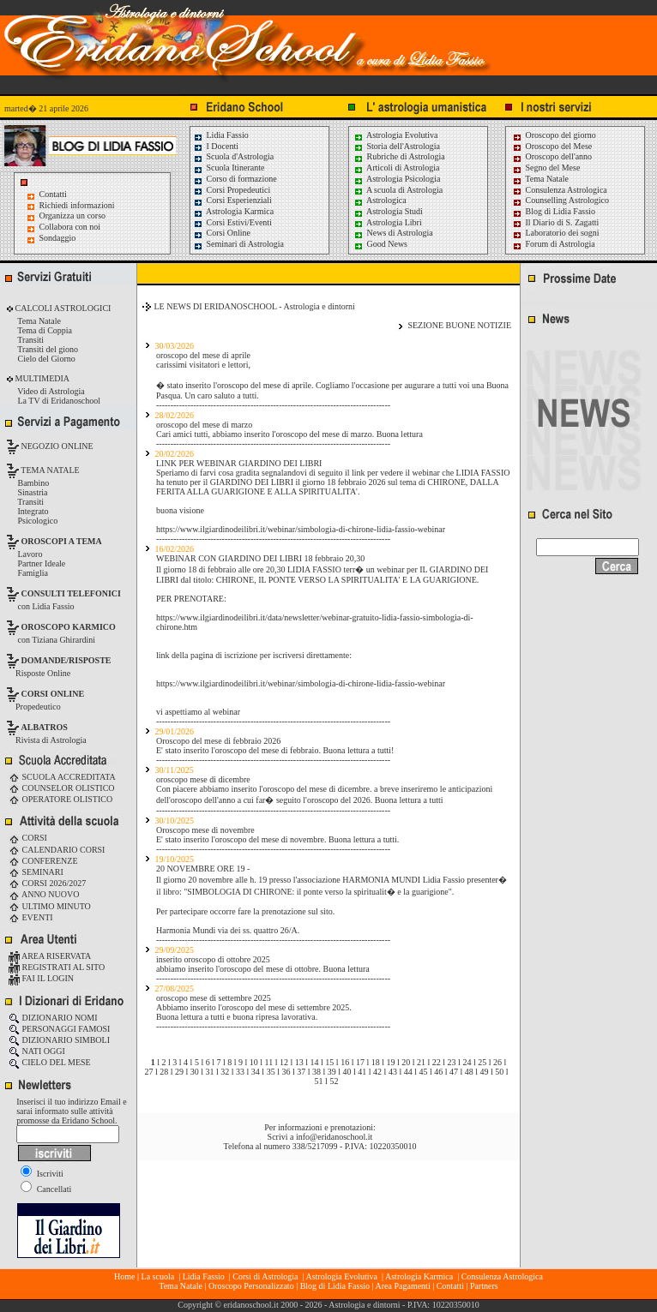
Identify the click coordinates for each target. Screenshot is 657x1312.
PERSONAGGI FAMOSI (59, 1028)
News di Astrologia (393, 232)
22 (436, 1062)
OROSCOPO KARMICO (68, 627)
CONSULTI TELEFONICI (71, 593)
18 (375, 1062)
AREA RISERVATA (50, 956)
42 (377, 1071)
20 (405, 1062)
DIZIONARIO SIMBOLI (59, 1040)
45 (423, 1071)
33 (240, 1071)
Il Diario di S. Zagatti (555, 222)
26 (497, 1062)
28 (164, 1071)
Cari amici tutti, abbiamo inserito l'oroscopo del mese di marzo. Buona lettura (289, 434)
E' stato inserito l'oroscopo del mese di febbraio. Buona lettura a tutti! (275, 750)
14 (314, 1062)
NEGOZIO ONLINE (56, 446)
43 (393, 1071)
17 (360, 1062)
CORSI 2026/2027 (47, 883)
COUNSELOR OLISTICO (62, 788)
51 (319, 1081)
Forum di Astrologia (553, 244)
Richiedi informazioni (77, 205)
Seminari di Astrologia (238, 244)
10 (254, 1062)
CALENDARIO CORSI (57, 849)
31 (210, 1071)
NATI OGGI (37, 1051)
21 (421, 1062)
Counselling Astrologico (560, 200)
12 (284, 1062)
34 (255, 1071)
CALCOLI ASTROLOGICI (62, 308)
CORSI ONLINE (53, 693)
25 (482, 1062)
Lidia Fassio (221, 135)
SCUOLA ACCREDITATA (62, 777)
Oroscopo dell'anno (559, 156)
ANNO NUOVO (44, 894)
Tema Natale (540, 178)
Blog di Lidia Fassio (553, 211)
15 (329, 1062)
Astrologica (380, 200)
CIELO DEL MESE (50, 1062)
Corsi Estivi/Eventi (232, 222)
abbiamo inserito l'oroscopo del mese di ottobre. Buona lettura (263, 969)
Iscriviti (42, 1173)
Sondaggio (57, 238)
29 (179, 1071)
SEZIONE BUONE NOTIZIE (459, 325)
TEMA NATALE (49, 470)
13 (299, 1062)
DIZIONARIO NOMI (53, 1017)
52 (333, 1081)
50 (499, 1071)
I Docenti (215, 146)
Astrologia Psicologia (396, 178)
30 (194, 1071)
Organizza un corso (72, 215)
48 (469, 1071)
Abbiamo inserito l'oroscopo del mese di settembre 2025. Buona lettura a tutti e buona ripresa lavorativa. (254, 1012)
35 (271, 1071)
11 (269, 1062)
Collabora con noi (70, 226)
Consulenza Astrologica (559, 190)
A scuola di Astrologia (398, 190)
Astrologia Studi (388, 211)
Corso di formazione (235, 178)
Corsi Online (221, 232)
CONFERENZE (43, 861)
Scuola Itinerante (229, 167)
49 (484, 1071)
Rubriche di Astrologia (399, 156)
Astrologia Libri (387, 222)
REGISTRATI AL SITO (57, 967)
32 (224, 1071)
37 (301, 1071)
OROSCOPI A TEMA (61, 541)
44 (408, 1071)
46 (438, 1071)
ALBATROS (44, 727)
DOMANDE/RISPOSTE (66, 660)
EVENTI (31, 917)
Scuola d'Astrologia (233, 156)
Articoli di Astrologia (396, 167)
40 (347, 1071)
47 (453, 1071)
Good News (380, 244)
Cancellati (46, 1189)
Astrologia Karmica (233, 211)
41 (362, 1071)
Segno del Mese (546, 167)
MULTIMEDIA (41, 378)
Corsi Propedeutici (231, 190)
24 (466, 1062)
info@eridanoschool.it (334, 1136)
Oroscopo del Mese (552, 146)
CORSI (28, 837)
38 (316, 1071)
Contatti (53, 194)
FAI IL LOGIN (41, 978)
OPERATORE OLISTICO (60, 799)
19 (390, 1062)
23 (452, 1062)
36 (285, 1071)
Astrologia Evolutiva (395, 135)
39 (332, 1071)
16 (345, 1062)
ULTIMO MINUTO (50, 906)
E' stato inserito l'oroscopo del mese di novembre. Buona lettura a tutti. (277, 839)
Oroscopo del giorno (554, 135)
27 (148, 1071)
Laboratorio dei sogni (556, 232)
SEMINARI (36, 872)
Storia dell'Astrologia (396, 146)
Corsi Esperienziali (232, 200)
